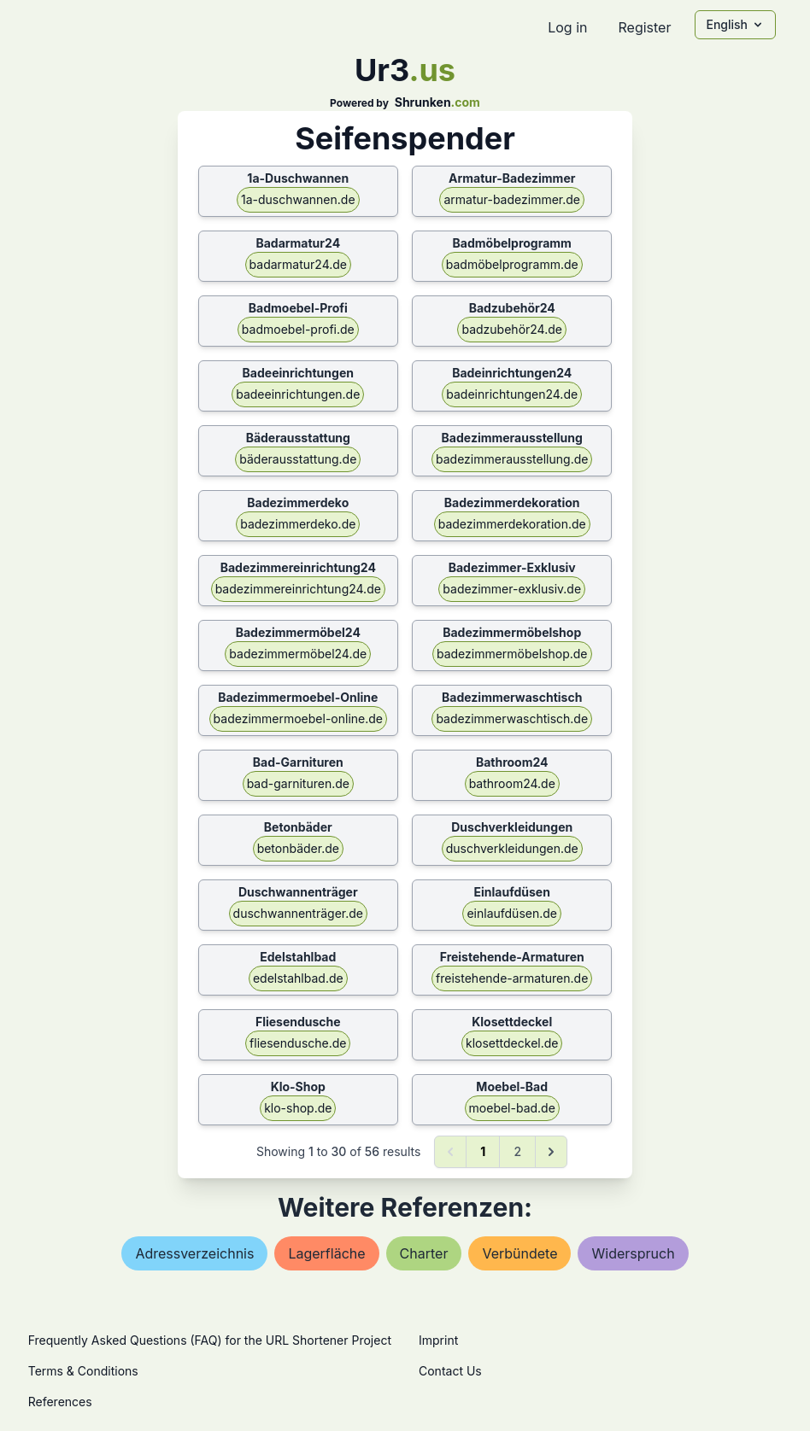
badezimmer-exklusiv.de (512, 588)
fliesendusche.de (297, 1043)
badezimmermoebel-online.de (298, 718)
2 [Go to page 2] (517, 1151)
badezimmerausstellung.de (512, 459)
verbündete (519, 1253)
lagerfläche (326, 1253)
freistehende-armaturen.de (512, 978)
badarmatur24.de (298, 264)
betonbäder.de (298, 848)
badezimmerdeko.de (297, 524)
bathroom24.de (512, 783)
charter (424, 1253)
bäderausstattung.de (297, 459)
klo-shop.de (298, 1108)
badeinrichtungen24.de (512, 394)
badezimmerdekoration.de (512, 524)
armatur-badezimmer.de (511, 199)
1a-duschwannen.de (298, 199)
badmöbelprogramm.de (512, 264)
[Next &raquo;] (551, 1152)
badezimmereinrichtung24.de (298, 588)
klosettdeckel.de (512, 1043)
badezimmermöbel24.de (298, 653)
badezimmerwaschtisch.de (512, 718)
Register (644, 27)
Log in (567, 27)
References (60, 1401)
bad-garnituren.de (298, 783)
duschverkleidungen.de (512, 848)
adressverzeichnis (194, 1253)
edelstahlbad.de (298, 978)
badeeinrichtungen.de (298, 394)
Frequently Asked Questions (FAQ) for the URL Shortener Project (209, 1340)
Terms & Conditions (83, 1371)
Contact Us (450, 1371)
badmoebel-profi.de (298, 329)
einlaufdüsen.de (512, 913)
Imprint (438, 1340)
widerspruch (632, 1253)
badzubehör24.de (511, 329)
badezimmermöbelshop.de (512, 653)
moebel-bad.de (512, 1108)
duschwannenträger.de (298, 913)
